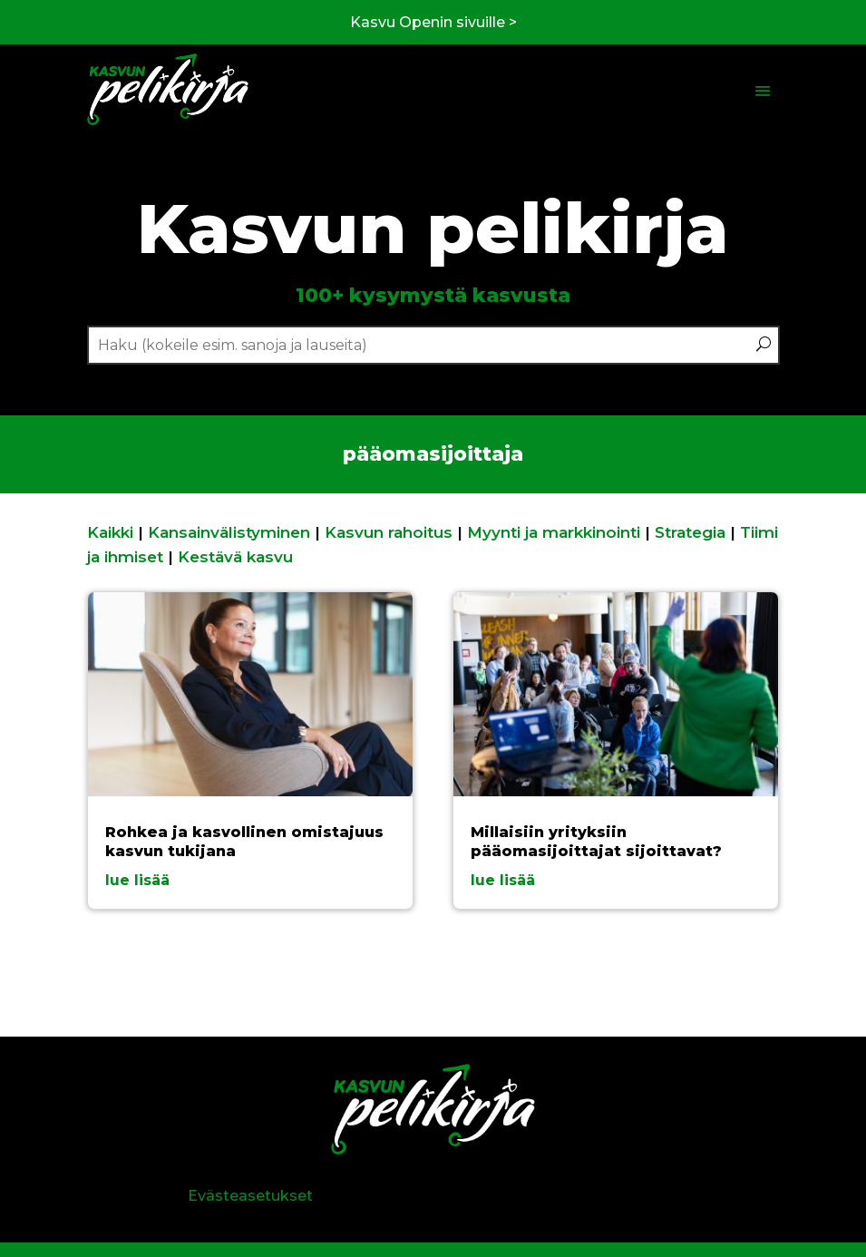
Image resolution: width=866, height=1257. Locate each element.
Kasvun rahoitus (388, 532)
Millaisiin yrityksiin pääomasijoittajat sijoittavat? (596, 841)
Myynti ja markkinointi (553, 532)
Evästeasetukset (250, 1195)
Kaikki (110, 532)
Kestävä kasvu (235, 557)
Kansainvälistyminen (229, 532)
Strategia (690, 532)
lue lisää (137, 880)
